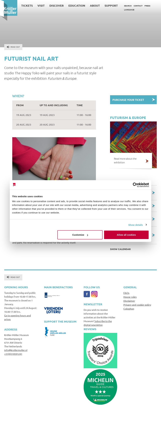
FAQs (126, 292)
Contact (138, 5)
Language (129, 9)
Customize (80, 234)
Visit (41, 5)
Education (76, 5)
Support (111, 5)
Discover (56, 5)
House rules (130, 296)
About (95, 5)
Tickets (27, 5)
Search (128, 5)
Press (147, 5)
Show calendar (120, 249)
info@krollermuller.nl (15, 350)
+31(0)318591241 (13, 353)
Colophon (128, 308)
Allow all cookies (126, 234)
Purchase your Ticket (128, 99)
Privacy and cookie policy (137, 304)
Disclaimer (129, 300)
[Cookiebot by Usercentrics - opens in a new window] (135, 184)
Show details (135, 224)
